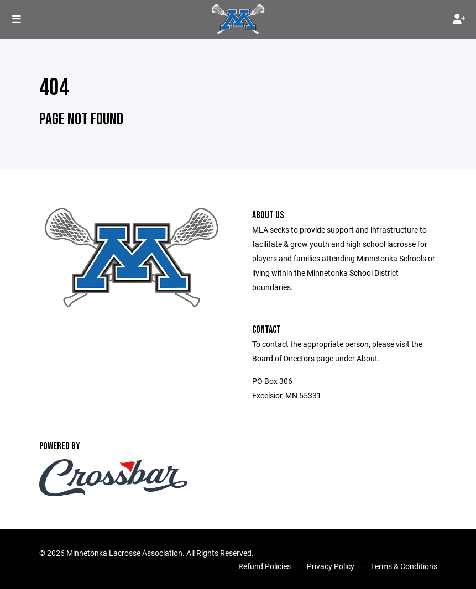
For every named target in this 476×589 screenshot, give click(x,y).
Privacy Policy (330, 566)
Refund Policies (264, 566)
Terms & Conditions (403, 566)
